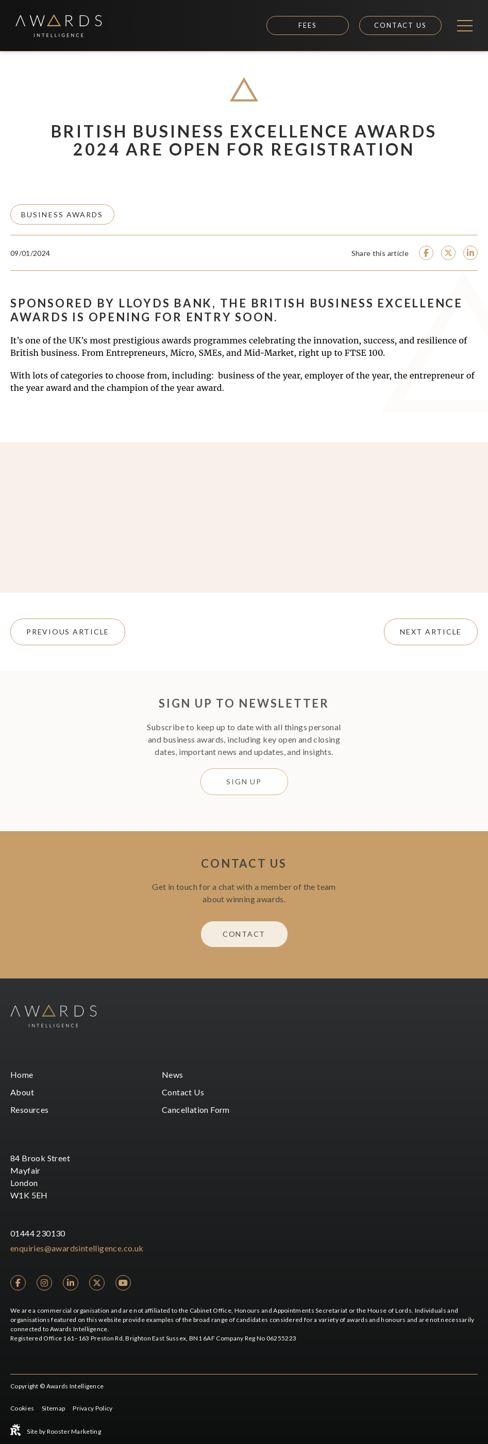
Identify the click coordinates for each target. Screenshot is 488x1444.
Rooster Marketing (74, 1431)
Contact (244, 934)
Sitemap (53, 1408)
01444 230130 (37, 1233)
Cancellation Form (196, 1109)
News (172, 1074)
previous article (67, 631)
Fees (307, 25)
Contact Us (400, 25)
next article (431, 631)
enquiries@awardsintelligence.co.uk (77, 1248)
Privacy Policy (92, 1408)
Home (21, 1074)
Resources (29, 1109)
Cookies (22, 1408)
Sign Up (243, 781)
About (22, 1092)
